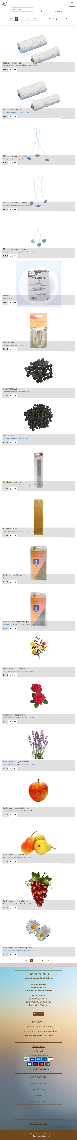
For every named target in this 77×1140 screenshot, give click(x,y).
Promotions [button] (58, 11)
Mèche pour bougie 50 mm (14, 249)
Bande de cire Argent (12, 482)
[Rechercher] (41, 11)
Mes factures (38, 1089)
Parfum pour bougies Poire (15, 854)
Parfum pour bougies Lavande (16, 761)
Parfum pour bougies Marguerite (17, 947)
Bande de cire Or (10, 528)
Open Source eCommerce (59, 1136)
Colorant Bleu (9, 435)
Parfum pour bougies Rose (14, 715)
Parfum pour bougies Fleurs (15, 668)
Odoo (43, 1136)
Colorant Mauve (10, 389)
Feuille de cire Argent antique (16, 621)
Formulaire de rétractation (39, 1035)
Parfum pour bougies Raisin (15, 901)
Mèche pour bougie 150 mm (15, 156)
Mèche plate (8, 342)
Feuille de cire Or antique (14, 575)
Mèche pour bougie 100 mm (15, 202)
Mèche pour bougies (12, 63)
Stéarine (7, 295)
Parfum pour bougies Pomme (16, 808)
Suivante (34, 19)
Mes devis (38, 1095)
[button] (55, 19)
